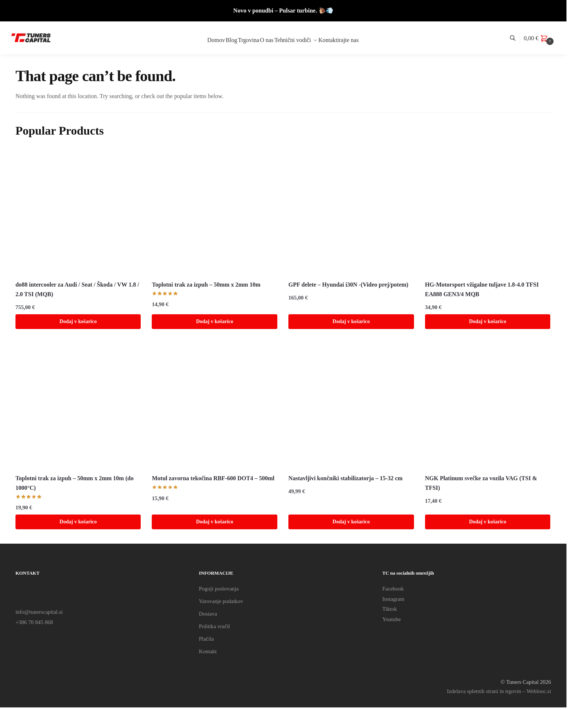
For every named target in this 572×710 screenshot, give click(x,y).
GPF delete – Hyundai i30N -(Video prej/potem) (348, 284)
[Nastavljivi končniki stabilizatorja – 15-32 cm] (351, 406)
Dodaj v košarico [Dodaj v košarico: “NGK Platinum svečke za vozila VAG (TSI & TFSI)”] (487, 521)
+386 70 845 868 (34, 622)
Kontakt (208, 651)
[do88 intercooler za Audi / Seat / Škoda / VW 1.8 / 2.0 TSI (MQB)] (78, 212)
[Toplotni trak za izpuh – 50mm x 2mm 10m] (214, 212)
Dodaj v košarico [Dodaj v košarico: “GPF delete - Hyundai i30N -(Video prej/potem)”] (351, 321)
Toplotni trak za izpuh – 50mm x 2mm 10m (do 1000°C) (74, 483)
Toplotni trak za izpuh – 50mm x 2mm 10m (206, 284)
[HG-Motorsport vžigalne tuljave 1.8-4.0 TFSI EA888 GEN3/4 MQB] (488, 212)
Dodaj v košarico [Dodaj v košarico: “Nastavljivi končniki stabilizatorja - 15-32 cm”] (351, 521)
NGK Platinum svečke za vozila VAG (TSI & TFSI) (481, 483)
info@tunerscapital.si (39, 612)
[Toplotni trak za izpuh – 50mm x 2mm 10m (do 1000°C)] (78, 406)
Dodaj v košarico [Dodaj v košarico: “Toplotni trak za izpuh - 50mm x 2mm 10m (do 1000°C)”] (78, 521)
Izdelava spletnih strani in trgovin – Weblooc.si (499, 691)
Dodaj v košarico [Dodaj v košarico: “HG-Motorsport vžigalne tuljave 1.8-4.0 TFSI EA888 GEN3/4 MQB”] (487, 321)
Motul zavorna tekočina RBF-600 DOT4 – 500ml (213, 478)
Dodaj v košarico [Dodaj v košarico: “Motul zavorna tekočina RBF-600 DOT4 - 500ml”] (214, 521)
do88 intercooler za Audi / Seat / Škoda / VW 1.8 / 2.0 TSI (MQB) (77, 289)
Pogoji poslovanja (219, 589)
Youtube (391, 619)
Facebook (393, 589)
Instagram (393, 599)
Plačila (206, 639)
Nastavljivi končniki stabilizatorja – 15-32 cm (345, 478)
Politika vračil (214, 626)
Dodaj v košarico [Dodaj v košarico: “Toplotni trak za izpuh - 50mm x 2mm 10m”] (214, 321)
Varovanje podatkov (221, 601)
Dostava (208, 614)
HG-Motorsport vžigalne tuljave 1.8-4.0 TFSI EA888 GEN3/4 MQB (482, 289)
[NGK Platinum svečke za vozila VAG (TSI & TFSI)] (488, 406)
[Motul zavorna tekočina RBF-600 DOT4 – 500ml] (214, 406)
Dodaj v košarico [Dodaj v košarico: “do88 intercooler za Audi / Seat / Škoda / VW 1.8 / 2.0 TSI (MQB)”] (78, 321)
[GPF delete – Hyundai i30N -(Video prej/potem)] (351, 212)
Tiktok (389, 609)
